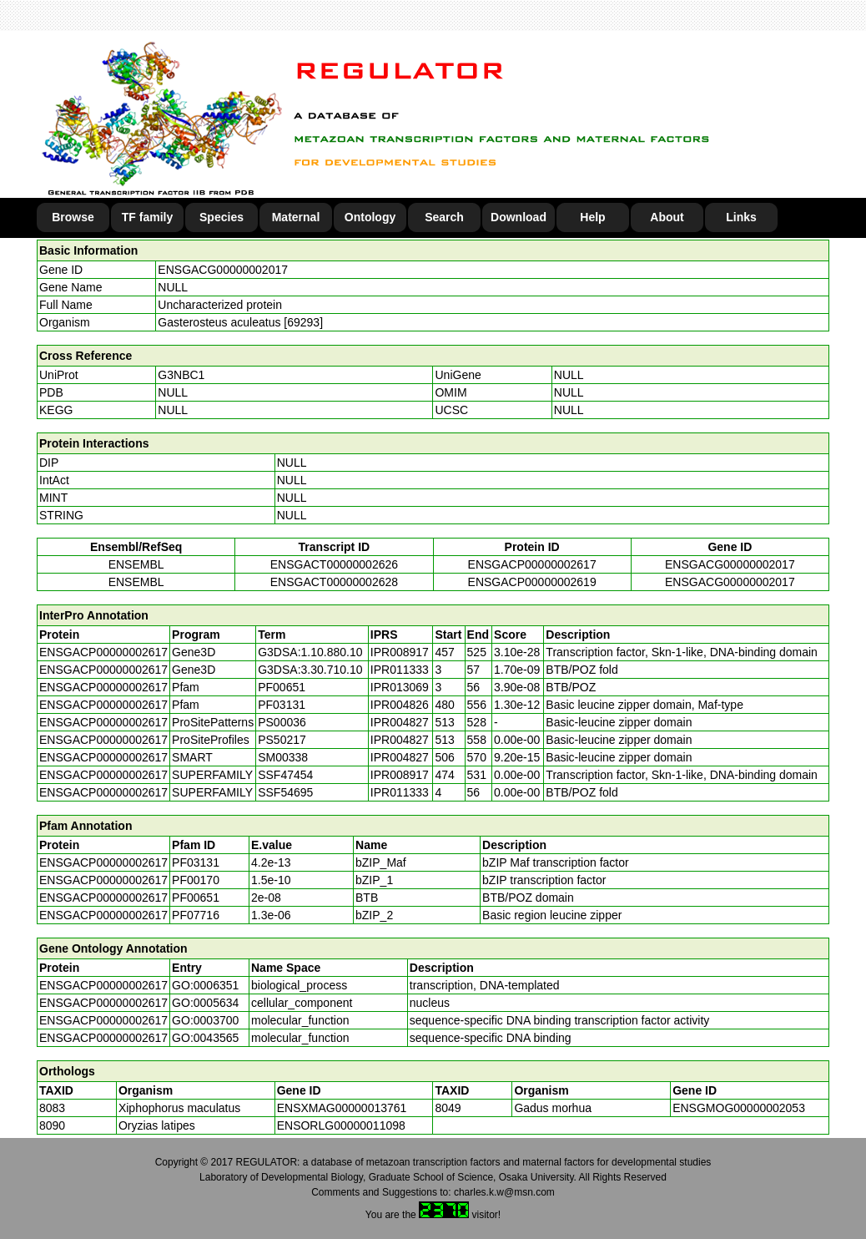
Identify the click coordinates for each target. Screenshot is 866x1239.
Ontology (370, 217)
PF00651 (195, 897)
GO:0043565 (205, 1037)
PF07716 (195, 915)
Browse (73, 217)
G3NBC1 (181, 375)
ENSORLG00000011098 (341, 1125)
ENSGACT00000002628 (334, 582)
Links (741, 217)
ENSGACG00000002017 (223, 269)
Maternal (296, 217)
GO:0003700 (205, 1020)
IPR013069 (399, 687)
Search (444, 217)
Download (518, 217)
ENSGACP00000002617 (532, 564)
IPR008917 (399, 652)
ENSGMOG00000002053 (738, 1108)
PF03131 (195, 862)
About (666, 217)
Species (221, 217)
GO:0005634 (205, 1002)
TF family (147, 217)
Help (592, 217)
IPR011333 (399, 669)
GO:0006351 (205, 985)
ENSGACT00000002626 (334, 564)
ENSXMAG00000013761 (342, 1108)
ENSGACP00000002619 (532, 582)
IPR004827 (399, 722)
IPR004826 (399, 704)
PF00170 (195, 880)
